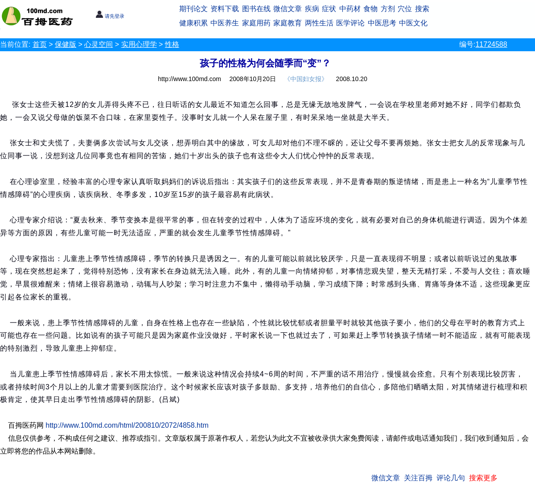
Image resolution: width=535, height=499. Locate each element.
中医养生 (224, 23)
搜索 (422, 8)
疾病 (312, 8)
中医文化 (413, 23)
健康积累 (193, 23)
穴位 (405, 8)
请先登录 (110, 16)
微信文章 (287, 8)
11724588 (491, 44)
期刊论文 (193, 8)
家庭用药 (256, 23)
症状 (329, 8)
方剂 (388, 8)
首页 (40, 44)
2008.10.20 (351, 78)
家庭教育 (287, 23)
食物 (370, 8)
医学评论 (350, 23)
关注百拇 (418, 478)
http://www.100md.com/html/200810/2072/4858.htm (127, 425)
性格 (172, 44)
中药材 (350, 8)
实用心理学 (139, 44)
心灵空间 (98, 44)
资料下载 (224, 8)
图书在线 (256, 8)
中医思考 (382, 23)
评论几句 (450, 478)
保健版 (65, 44)
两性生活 (319, 23)
